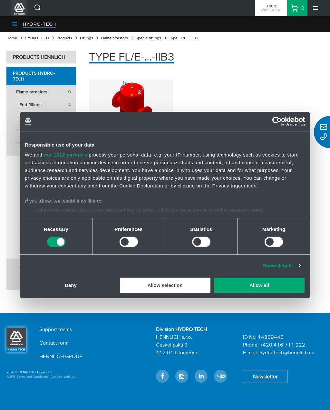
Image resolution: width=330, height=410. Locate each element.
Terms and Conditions (33, 376)
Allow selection (164, 285)
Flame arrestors (114, 38)
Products (64, 38)
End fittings (47, 104)
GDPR (10, 376)
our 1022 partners (65, 154)
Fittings (86, 38)
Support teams (55, 329)
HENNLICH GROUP (60, 356)
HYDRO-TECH (39, 24)
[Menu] (315, 8)
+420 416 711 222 (282, 345)
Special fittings (148, 38)
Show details (278, 265)
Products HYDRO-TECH (34, 76)
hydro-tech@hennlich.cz (286, 352)
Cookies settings (63, 376)
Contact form (54, 343)
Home (11, 38)
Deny (71, 285)
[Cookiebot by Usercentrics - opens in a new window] (277, 121)
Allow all (259, 285)
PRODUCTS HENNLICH (39, 57)
